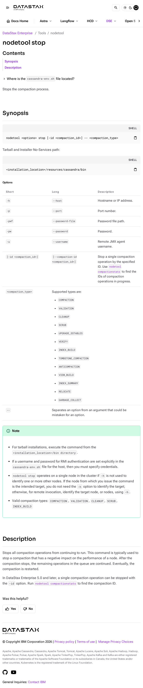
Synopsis (11, 61)
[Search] (116, 7)
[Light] (125, 7)
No (28, 609)
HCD (92, 21)
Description (13, 67)
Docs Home (17, 21)
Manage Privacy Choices (115, 642)
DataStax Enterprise (18, 33)
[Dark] (130, 7)
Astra (46, 21)
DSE (111, 21)
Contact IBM (37, 682)
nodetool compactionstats (55, 583)
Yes (10, 609)
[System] (136, 7)
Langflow (69, 21)
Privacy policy (64, 642)
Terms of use (86, 642)
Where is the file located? (40, 78)
